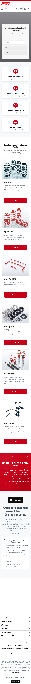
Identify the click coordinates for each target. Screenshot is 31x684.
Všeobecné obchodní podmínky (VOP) (15, 651)
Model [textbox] (7, 48)
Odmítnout (9, 677)
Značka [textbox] (7, 42)
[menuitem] (4, 8)
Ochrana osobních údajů (8, 648)
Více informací (16, 672)
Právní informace (15, 654)
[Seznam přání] (21, 8)
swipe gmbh (18, 656)
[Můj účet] (24, 8)
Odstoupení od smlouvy (22, 648)
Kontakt (20, 645)
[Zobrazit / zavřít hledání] (17, 8)
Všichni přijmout (19, 677)
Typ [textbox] (6, 52)
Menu (4, 8)
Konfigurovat (15, 681)
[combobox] (15, 42)
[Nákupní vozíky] (28, 8)
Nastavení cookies (12, 645)
